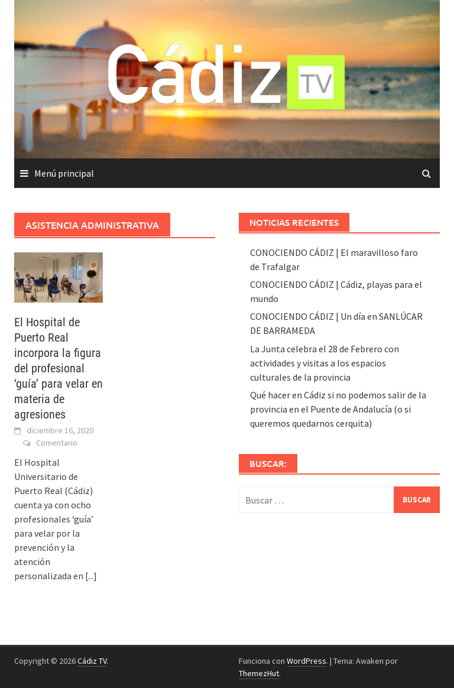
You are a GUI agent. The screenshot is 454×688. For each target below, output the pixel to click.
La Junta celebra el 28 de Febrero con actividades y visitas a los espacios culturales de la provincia (324, 363)
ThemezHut (259, 673)
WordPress (306, 660)
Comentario (56, 442)
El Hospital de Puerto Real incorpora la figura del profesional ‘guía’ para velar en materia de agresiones (58, 368)
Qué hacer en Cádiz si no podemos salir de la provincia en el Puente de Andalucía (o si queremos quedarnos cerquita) (338, 409)
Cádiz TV (91, 660)
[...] (91, 576)
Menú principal (64, 173)
